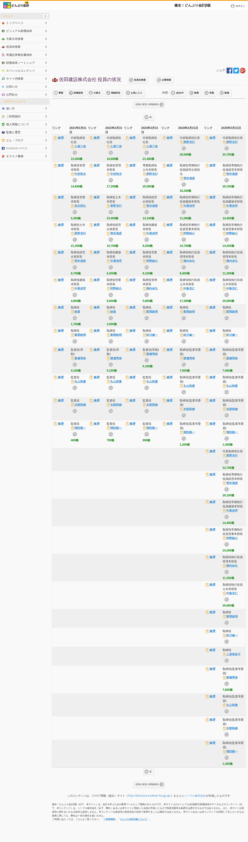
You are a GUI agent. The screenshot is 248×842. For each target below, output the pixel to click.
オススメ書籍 (12, 156)
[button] (238, 6)
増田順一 (78, 428)
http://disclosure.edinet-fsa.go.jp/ (149, 796)
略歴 (58, 137)
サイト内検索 (74, 152)
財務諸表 (78, 93)
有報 (211, 93)
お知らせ (10, 86)
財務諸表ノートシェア (18, 63)
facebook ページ (14, 148)
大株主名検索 (12, 39)
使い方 (8, 108)
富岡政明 (150, 311)
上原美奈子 (232, 654)
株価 (226, 93)
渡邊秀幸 (78, 358)
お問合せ (10, 94)
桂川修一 (150, 334)
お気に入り (136, 93)
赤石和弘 (78, 205)
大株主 (96, 93)
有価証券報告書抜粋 (17, 55)
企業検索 (166, 80)
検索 (196, 93)
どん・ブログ (12, 140)
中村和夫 (78, 174)
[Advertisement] (148, 38)
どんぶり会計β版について (133, 819)
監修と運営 (11, 132)
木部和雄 (78, 404)
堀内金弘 (187, 260)
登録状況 (115, 93)
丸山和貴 (78, 381)
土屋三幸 (78, 146)
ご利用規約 (109, 819)
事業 (61, 93)
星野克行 (187, 142)
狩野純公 (187, 233)
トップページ (12, 23)
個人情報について (15, 124)
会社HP (180, 93)
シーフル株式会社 (195, 796)
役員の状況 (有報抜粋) (147, 104)
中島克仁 (187, 288)
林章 (75, 311)
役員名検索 (140, 80)
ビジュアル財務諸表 (17, 31)
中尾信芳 (187, 205)
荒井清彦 (187, 178)
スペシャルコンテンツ (18, 71)
